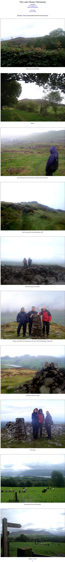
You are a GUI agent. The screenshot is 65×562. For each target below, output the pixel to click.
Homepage (32, 4)
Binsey (24, 15)
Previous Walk (32, 11)
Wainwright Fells (33, 6)
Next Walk (32, 10)
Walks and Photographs (32, 7)
